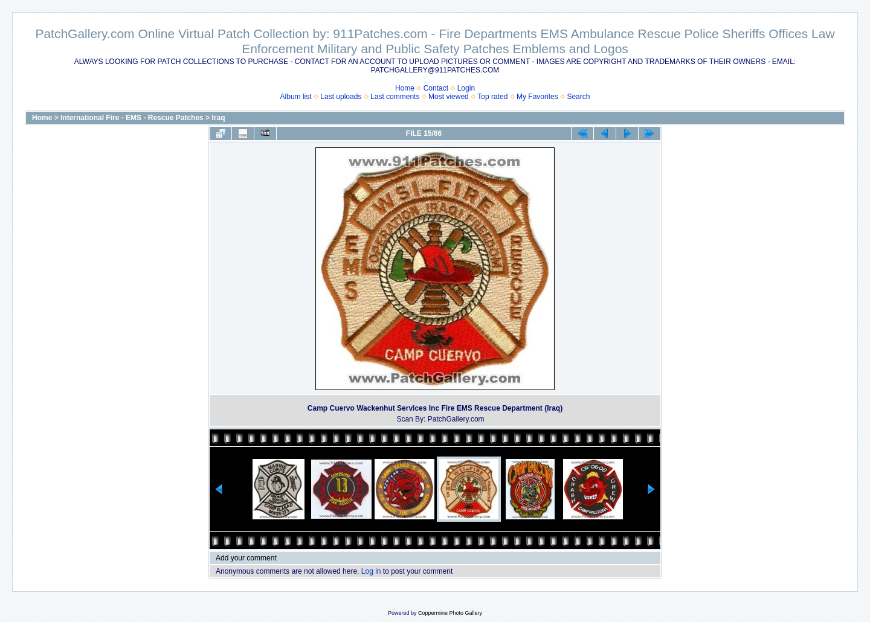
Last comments (394, 96)
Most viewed (448, 96)
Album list (296, 96)
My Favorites (537, 96)
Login (466, 88)
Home (404, 88)
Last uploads (340, 96)
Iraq (218, 118)
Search (578, 96)
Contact (436, 88)
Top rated (492, 96)
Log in (371, 571)
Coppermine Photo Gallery (450, 613)
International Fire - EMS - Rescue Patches (132, 118)
